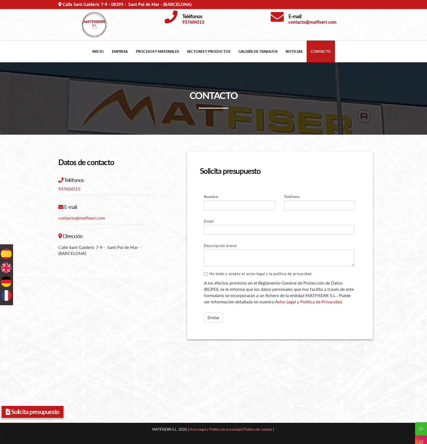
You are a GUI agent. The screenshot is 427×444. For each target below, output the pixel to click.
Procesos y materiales (157, 51)
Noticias (294, 51)
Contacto (321, 51)
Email (209, 221)
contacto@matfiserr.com (81, 217)
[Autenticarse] (6, 434)
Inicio (98, 51)
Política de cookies (258, 429)
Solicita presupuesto (32, 411)
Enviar (213, 317)
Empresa (120, 51)
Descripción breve (220, 245)
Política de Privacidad (321, 301)
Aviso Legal (285, 301)
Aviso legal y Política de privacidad (216, 429)
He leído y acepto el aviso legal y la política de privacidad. (258, 274)
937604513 (69, 188)
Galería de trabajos (258, 51)
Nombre (211, 197)
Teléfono (292, 197)
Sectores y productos (208, 51)
